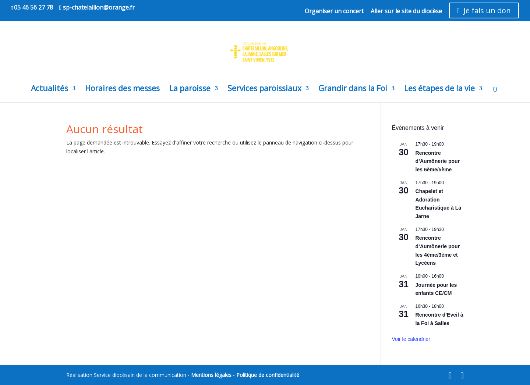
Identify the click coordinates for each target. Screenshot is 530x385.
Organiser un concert (334, 11)
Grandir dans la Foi (352, 89)
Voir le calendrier (411, 339)
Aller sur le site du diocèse (406, 11)
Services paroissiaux (264, 89)
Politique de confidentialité (267, 374)
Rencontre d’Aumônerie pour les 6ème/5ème (438, 161)
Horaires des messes (122, 89)
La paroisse (190, 89)
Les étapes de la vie (439, 89)
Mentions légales (211, 374)
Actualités (49, 89)
